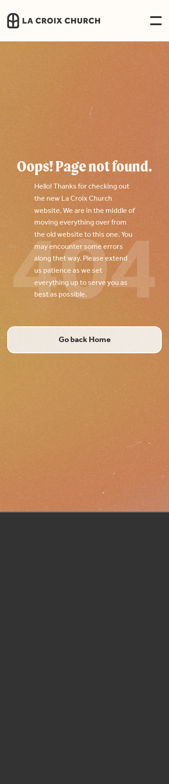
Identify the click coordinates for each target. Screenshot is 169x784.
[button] (156, 21)
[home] (69, 20)
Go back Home (85, 339)
